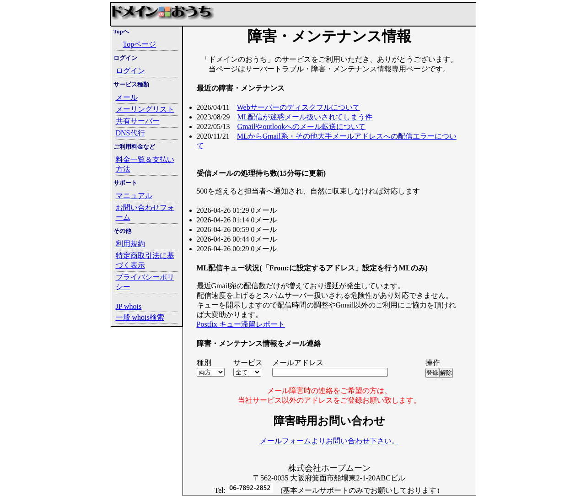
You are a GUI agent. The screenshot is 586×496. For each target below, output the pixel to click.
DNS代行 (130, 133)
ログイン (130, 71)
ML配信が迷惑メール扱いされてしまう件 (304, 117)
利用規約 (130, 244)
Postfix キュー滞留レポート (241, 324)
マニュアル (134, 195)
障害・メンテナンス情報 (329, 36)
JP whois (129, 306)
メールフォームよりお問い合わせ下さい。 (329, 441)
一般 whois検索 (140, 317)
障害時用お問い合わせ (329, 421)
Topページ (139, 44)
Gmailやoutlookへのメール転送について (301, 126)
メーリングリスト (145, 109)
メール (127, 97)
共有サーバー (138, 121)
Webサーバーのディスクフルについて (298, 107)
